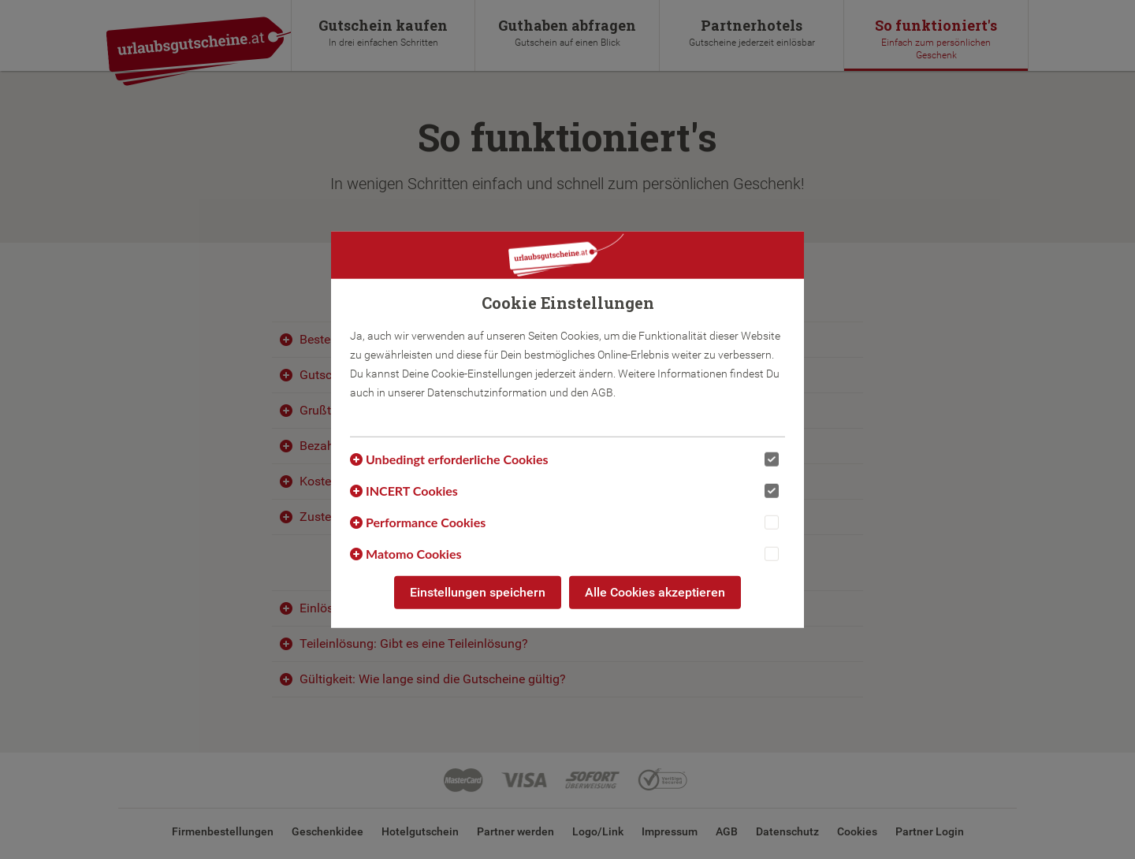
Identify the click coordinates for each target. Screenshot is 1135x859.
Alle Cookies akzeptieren (655, 592)
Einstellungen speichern (477, 592)
